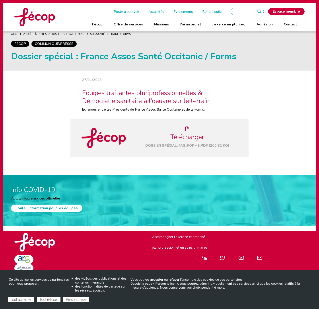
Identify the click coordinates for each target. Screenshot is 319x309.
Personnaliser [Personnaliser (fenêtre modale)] (76, 299)
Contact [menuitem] (290, 24)
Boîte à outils (212, 11)
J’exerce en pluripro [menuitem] (228, 24)
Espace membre (286, 11)
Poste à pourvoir (126, 11)
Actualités (156, 11)
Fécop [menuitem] (97, 24)
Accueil (16, 34)
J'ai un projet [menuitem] (190, 24)
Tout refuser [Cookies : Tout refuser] (48, 299)
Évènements (183, 11)
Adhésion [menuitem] (265, 24)
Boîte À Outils (36, 34)
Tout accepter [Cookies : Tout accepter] (20, 299)
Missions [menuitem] (161, 24)
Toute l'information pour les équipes (47, 208)
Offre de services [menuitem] (128, 24)
